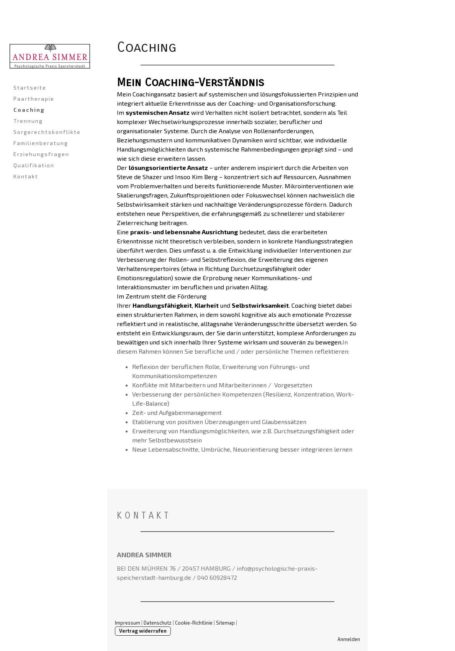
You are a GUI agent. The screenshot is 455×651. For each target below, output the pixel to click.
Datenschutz (158, 623)
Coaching (29, 109)
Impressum (127, 623)
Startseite (29, 87)
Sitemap (225, 623)
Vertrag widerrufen (143, 631)
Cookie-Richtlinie (194, 623)
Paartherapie (33, 98)
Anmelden (348, 639)
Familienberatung (40, 143)
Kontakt (25, 176)
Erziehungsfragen (41, 154)
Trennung (28, 120)
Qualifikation (33, 165)
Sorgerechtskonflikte (47, 132)
